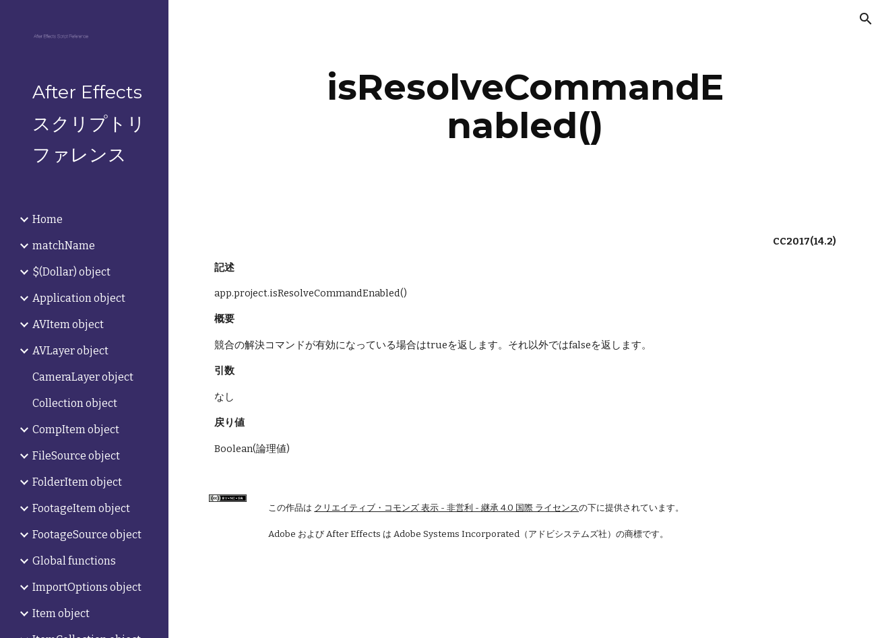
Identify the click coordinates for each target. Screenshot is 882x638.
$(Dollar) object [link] (71, 271)
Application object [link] (78, 298)
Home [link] (47, 219)
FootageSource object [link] (86, 534)
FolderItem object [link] (77, 482)
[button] (866, 19)
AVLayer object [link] (70, 350)
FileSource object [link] (76, 455)
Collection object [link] (74, 403)
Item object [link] (61, 613)
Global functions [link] (74, 560)
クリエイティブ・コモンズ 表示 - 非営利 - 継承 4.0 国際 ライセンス (446, 508)
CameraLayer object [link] (82, 377)
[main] (525, 106)
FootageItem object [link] (81, 508)
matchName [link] (63, 245)
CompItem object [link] (75, 429)
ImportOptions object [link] (86, 587)
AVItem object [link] (68, 324)
